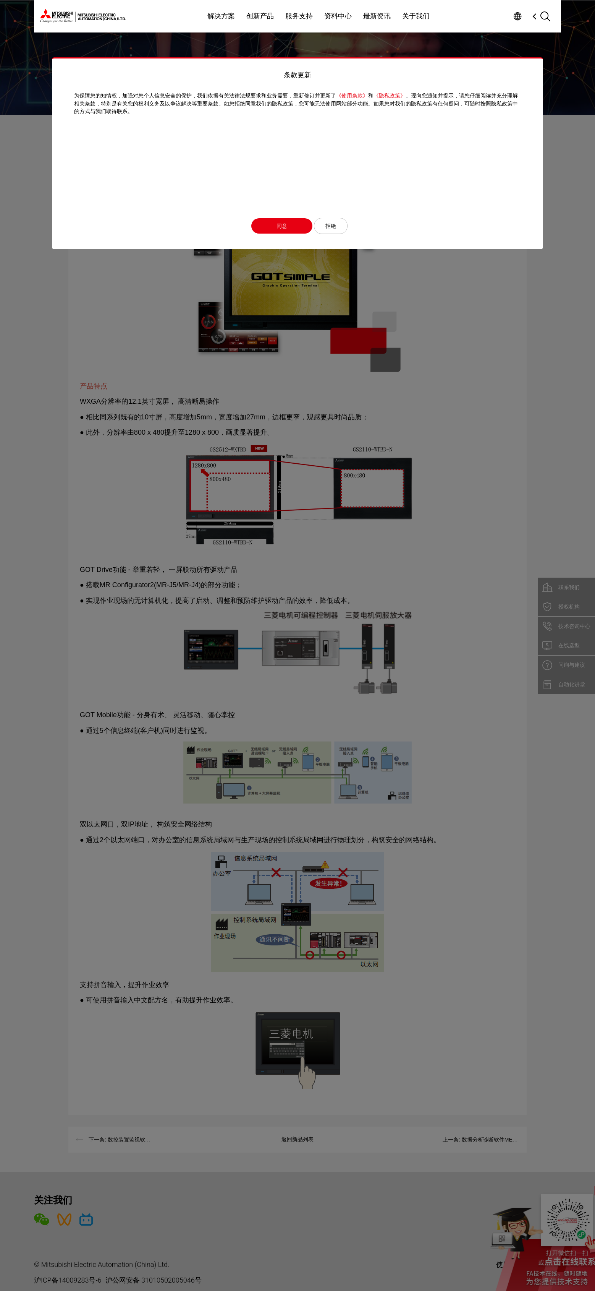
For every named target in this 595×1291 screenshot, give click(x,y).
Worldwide (517, 16)
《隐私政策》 (391, 96)
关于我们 (416, 16)
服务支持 (299, 16)
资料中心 (338, 16)
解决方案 (221, 16)
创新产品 (260, 16)
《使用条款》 (354, 96)
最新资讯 (377, 16)
